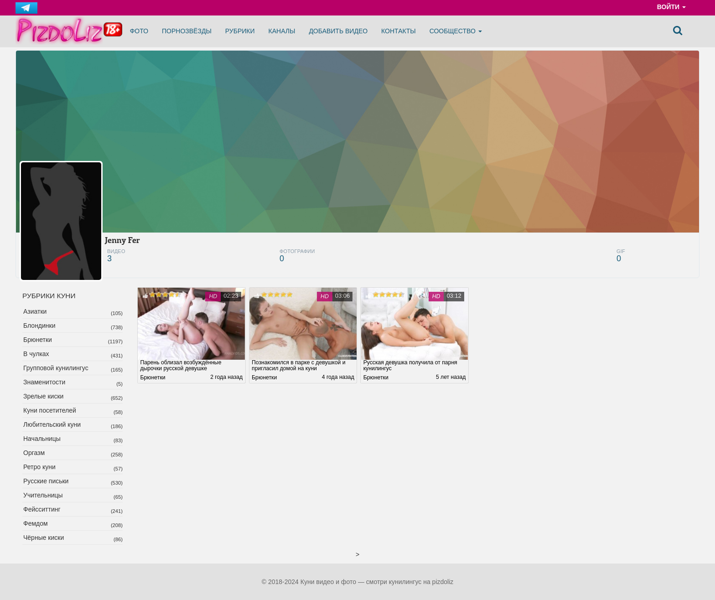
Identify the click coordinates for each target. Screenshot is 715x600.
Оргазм (34, 452)
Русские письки (45, 481)
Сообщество (456, 31)
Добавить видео (338, 31)
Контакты (398, 31)
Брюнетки (37, 339)
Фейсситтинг (42, 509)
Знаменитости (44, 382)
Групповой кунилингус (55, 368)
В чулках (36, 353)
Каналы (282, 31)
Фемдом (35, 523)
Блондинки (39, 325)
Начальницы (42, 438)
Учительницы (43, 495)
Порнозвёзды (187, 31)
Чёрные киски (43, 537)
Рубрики (240, 31)
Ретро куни (39, 467)
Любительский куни (52, 424)
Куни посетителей (49, 410)
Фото (139, 31)
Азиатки (35, 311)
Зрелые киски (43, 396)
